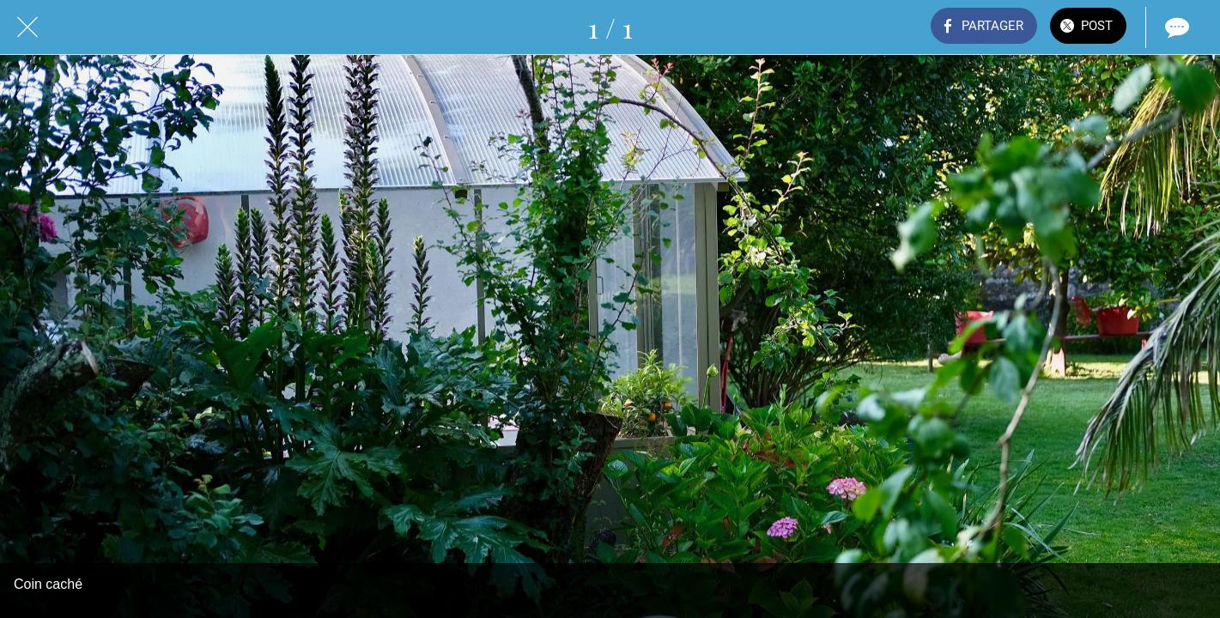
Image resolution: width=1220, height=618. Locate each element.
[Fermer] (27, 27)
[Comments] (1175, 27)
